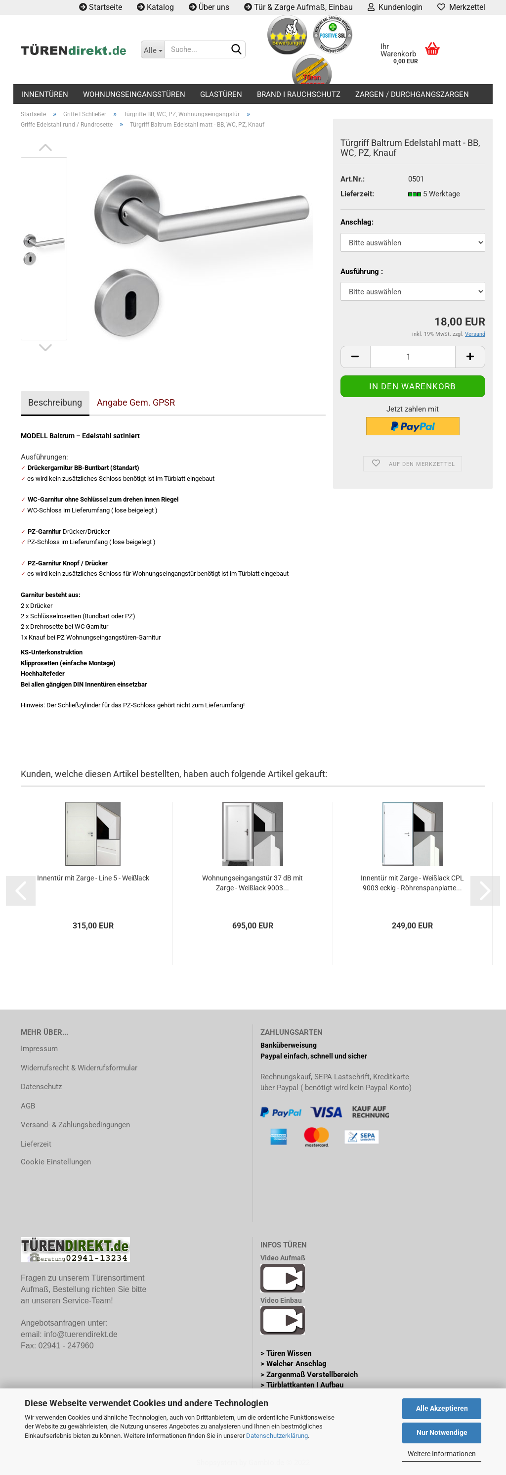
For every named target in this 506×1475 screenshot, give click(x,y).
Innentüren (45, 94)
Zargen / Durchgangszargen (412, 94)
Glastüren (221, 94)
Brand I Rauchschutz (298, 94)
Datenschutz (41, 1086)
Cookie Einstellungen (56, 1161)
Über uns (209, 7)
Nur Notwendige (442, 1432)
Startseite (100, 7)
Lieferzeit (36, 1144)
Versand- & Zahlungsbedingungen (75, 1124)
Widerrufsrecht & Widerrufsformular (79, 1067)
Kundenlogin (395, 7)
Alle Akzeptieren (442, 1408)
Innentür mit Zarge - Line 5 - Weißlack (93, 878)
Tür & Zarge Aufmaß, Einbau (298, 7)
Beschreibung (55, 402)
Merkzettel (461, 7)
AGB (28, 1106)
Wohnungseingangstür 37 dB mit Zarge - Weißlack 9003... (252, 883)
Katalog (155, 7)
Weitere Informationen (442, 1454)
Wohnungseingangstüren (134, 94)
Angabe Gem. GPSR (136, 402)
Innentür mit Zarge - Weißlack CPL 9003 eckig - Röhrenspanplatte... (412, 883)
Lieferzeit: (357, 193)
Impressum (39, 1048)
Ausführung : (361, 271)
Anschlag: (357, 222)
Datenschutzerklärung (277, 1435)
